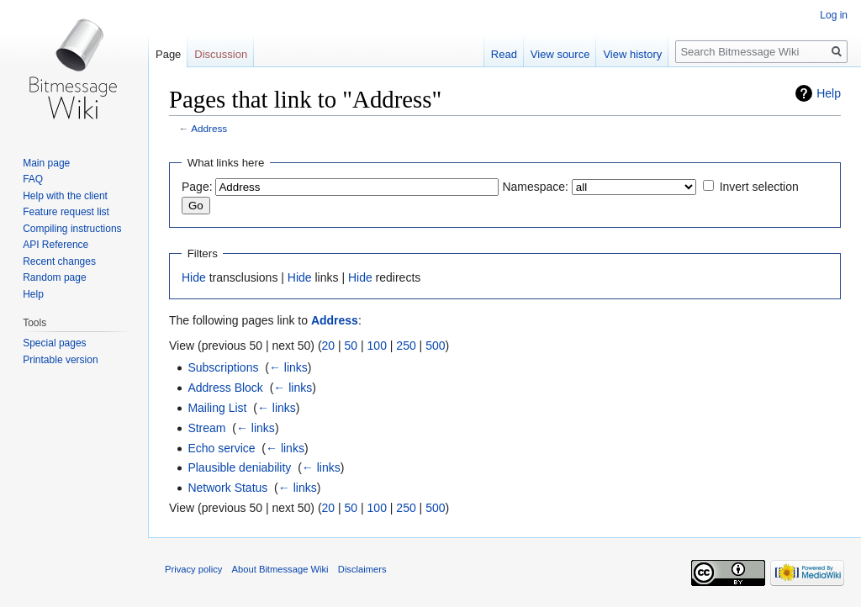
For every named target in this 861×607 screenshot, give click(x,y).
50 (351, 345)
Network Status (227, 487)
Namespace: (535, 186)
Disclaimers (362, 569)
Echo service (221, 448)
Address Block (225, 387)
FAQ (33, 179)
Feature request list (66, 212)
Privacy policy (193, 569)
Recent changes (59, 261)
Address (209, 128)
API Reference (55, 245)
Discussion (220, 54)
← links (288, 367)
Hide (194, 277)
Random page (54, 277)
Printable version (60, 360)
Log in (834, 15)
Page (168, 54)
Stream (206, 428)
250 (405, 345)
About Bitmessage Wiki (280, 569)
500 (435, 345)
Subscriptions (223, 367)
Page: (197, 186)
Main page (46, 163)
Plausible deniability (239, 467)
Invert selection (759, 186)
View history (632, 54)
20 (328, 345)
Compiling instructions (72, 229)
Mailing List (217, 407)
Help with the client (65, 196)
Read (504, 54)
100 (377, 345)
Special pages (54, 343)
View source (560, 54)
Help (828, 93)
